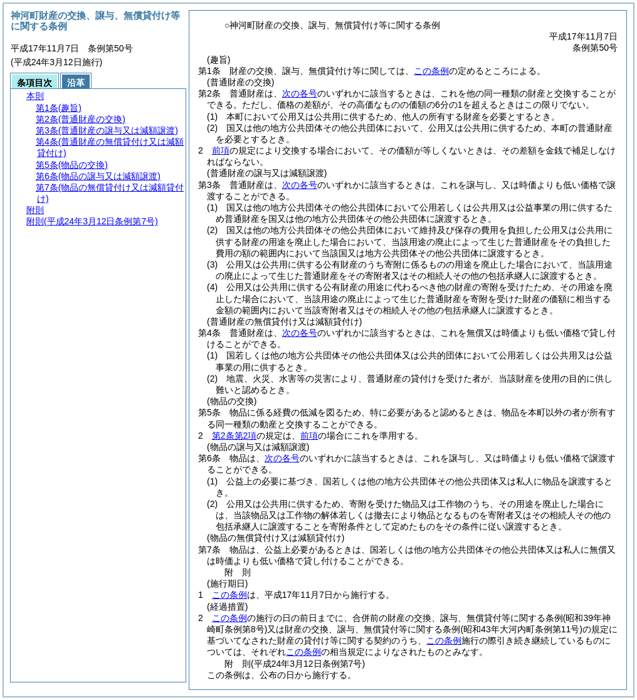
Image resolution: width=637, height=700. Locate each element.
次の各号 (299, 93)
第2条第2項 (234, 436)
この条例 (431, 71)
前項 (220, 150)
